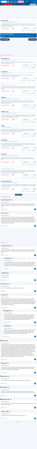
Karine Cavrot (4, 411)
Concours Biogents (8, 4)
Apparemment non (5, 58)
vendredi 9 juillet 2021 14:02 (5, 378)
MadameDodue (4, 399)
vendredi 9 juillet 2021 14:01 (5, 365)
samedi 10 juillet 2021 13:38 (8, 260)
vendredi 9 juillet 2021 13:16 (5, 343)
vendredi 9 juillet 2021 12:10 (5, 286)
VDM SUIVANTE (32, 39)
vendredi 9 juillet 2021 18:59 (8, 328)
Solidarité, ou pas (5, 111)
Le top (29, 4)
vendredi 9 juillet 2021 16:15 (5, 401)
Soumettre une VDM (20, 1)
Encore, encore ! (18, 194)
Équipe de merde (4, 20)
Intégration (3, 97)
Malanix (3, 363)
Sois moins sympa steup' (6, 181)
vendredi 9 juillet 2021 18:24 (8, 313)
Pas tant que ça (4, 71)
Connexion (34, 1)
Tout (2, 4)
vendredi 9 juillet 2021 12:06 (5, 275)
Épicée (19, 4)
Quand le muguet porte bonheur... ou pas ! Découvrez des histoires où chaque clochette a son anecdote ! (17, 35)
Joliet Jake (4, 376)
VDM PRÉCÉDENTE (4, 39)
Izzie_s (3, 213)
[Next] (20, 422)
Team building (4, 140)
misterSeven (7, 258)
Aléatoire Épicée (24, 4)
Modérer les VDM (27, 1)
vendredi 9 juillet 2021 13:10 (5, 215)
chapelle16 (7, 310)
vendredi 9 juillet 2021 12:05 (5, 202)
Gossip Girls (3, 154)
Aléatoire (15, 4)
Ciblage (2, 125)
